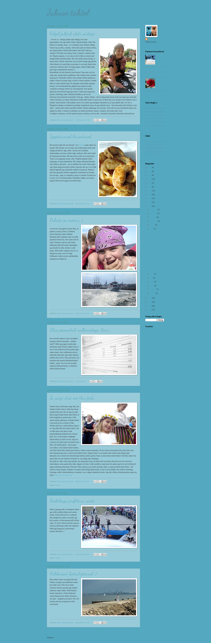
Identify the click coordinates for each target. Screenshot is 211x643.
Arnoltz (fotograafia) (152, 106)
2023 (150, 167)
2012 (150, 195)
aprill (152, 282)
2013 (150, 191)
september (154, 221)
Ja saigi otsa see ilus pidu (72, 398)
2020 (150, 175)
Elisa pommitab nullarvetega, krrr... (81, 330)
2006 (150, 306)
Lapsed (57, 485)
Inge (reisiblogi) (151, 117)
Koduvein (148, 140)
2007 (150, 302)
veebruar (153, 289)
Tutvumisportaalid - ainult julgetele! (160, 82)
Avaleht (93, 632)
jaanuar (153, 293)
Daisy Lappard (153, 39)
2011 (150, 198)
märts (152, 285)
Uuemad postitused (56, 632)
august (152, 225)
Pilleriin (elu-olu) (151, 124)
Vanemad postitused (130, 632)
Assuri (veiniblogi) (152, 110)
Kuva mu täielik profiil (153, 45)
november (153, 213)
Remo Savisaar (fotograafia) (150, 128)
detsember (154, 209)
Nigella (81, 145)
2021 (150, 171)
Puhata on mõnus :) (66, 220)
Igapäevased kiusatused (71, 136)
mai (151, 278)
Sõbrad (57, 558)
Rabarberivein (150, 69)
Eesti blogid (149, 113)
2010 (150, 202)
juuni (152, 274)
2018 (150, 183)
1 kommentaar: (80, 381)
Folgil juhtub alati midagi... (74, 33)
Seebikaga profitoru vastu (72, 501)
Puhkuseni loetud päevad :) (73, 574)
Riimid (147, 150)
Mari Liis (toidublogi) (153, 120)
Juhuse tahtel (68, 12)
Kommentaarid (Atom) (62, 638)
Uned (147, 157)
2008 (150, 298)
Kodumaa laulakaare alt (63, 475)
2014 (150, 187)
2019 (150, 179)
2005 (150, 310)
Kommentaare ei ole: (82, 120)
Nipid (147, 146)
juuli (152, 229)
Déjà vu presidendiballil (153, 74)
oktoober (153, 217)
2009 (150, 206)
